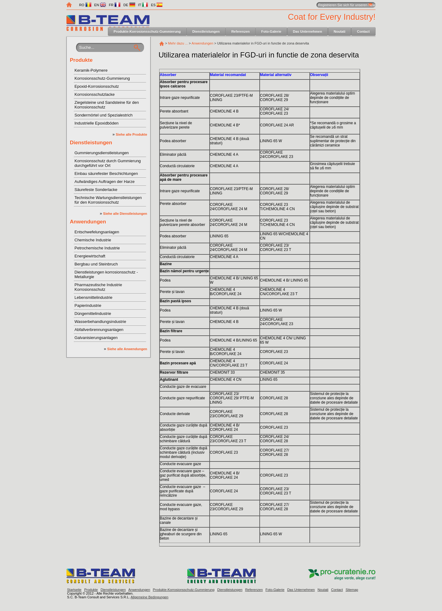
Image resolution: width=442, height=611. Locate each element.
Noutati (340, 31)
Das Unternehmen (307, 31)
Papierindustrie (87, 305)
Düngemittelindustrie (92, 313)
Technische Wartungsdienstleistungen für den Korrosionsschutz (108, 200)
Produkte (81, 60)
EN (100, 5)
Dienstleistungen (206, 31)
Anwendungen (88, 222)
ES (157, 5)
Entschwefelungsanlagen (96, 232)
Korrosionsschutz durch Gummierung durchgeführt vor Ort (107, 163)
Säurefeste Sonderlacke (95, 189)
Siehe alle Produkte (131, 134)
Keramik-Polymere (91, 70)
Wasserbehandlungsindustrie (100, 321)
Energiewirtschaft (89, 256)
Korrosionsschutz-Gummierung (102, 78)
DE (129, 5)
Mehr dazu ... (178, 43)
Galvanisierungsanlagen (95, 337)
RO (85, 5)
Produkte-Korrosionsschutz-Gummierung (147, 31)
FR (115, 5)
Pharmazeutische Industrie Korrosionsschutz (98, 287)
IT (143, 5)
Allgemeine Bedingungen (149, 597)
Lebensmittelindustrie (93, 297)
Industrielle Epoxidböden (96, 123)
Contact (363, 31)
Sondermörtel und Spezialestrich (103, 115)
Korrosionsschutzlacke (94, 94)
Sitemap (352, 590)
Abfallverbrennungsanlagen (98, 329)
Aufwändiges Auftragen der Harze (104, 181)
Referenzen (240, 31)
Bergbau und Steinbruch (96, 264)
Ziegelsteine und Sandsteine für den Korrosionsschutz (106, 104)
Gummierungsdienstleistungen (101, 153)
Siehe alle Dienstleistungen (125, 213)
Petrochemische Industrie (97, 248)
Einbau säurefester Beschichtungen (106, 173)
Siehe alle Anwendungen (127, 349)
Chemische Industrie (92, 240)
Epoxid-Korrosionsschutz (96, 86)
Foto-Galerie (271, 31)
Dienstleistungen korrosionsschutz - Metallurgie (106, 274)
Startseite (74, 590)
